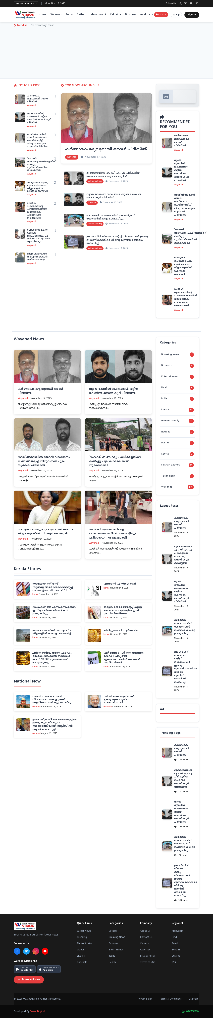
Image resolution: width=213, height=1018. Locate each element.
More (145, 14)
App (176, 14)
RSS (174, 962)
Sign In (192, 14)
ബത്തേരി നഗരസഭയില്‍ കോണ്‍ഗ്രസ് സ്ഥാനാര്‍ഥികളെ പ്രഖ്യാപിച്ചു (110, 217)
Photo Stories (84, 943)
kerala (177, 410)
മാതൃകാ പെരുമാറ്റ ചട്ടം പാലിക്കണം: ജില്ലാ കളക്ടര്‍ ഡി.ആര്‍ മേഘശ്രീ (38, 187)
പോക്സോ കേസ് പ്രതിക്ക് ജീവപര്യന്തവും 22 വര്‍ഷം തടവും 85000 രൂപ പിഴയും (39, 236)
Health (177, 388)
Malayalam (177, 931)
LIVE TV (161, 14)
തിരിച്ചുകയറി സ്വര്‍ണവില (121, 630)
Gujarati (176, 956)
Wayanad (56, 14)
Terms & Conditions (171, 999)
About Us (145, 931)
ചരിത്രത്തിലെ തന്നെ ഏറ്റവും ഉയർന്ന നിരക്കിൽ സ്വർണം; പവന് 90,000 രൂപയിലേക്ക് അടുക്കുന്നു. (52, 657)
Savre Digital (37, 1011)
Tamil (175, 943)
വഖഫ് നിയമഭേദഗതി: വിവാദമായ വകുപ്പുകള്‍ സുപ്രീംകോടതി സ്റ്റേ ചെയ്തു (51, 700)
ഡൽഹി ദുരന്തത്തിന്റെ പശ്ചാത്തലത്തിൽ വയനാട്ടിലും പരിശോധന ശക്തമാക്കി (37, 210)
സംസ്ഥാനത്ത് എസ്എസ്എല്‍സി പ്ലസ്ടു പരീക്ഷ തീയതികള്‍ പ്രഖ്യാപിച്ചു (54, 610)
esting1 (112, 956)
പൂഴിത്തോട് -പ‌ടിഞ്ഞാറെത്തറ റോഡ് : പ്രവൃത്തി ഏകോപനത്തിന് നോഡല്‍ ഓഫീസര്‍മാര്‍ (124, 657)
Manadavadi (98, 14)
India (69, 14)
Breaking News (177, 354)
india (177, 399)
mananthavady (177, 421)
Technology (177, 476)
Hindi (174, 937)
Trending (82, 937)
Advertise (145, 949)
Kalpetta (115, 14)
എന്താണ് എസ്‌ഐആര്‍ (120, 584)
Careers (144, 943)
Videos (80, 949)
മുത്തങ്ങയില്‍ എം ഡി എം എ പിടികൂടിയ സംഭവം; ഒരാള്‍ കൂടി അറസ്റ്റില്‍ (113, 174)
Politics (177, 443)
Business (130, 14)
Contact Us (146, 937)
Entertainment (177, 377)
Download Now (29, 979)
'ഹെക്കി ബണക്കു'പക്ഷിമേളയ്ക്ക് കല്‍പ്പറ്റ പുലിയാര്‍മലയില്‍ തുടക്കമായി (115, 461)
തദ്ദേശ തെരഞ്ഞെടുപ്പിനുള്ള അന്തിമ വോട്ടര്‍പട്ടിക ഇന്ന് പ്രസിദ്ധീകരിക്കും (123, 610)
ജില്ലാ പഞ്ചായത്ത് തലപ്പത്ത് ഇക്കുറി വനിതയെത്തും (37, 257)
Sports (177, 454)
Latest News (84, 931)
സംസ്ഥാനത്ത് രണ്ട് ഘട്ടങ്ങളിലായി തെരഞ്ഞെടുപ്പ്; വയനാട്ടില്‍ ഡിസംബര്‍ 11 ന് (52, 587)
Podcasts (82, 962)
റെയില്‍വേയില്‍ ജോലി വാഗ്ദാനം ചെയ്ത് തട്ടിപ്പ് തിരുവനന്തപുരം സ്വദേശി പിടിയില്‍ (37, 140)
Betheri (81, 14)
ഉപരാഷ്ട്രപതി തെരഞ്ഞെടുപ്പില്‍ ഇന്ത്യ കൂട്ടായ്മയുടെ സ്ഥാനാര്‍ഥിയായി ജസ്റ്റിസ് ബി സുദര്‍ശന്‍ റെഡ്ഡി (54, 724)
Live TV (81, 956)
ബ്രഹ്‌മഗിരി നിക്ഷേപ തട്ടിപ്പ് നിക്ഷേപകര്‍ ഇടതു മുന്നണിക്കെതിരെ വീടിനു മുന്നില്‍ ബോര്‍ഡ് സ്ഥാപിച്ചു (117, 240)
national (177, 432)
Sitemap (193, 999)
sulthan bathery (177, 465)
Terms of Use (147, 962)
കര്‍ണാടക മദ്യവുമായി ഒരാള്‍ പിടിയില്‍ (37, 98)
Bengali (176, 949)
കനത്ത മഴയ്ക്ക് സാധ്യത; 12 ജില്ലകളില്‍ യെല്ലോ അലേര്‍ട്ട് (51, 632)
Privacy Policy (147, 956)
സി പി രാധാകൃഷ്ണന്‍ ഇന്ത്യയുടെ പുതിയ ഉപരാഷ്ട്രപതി (119, 700)
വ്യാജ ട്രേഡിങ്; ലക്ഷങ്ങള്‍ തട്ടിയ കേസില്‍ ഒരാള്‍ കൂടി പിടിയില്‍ (39, 118)
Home (43, 14)
